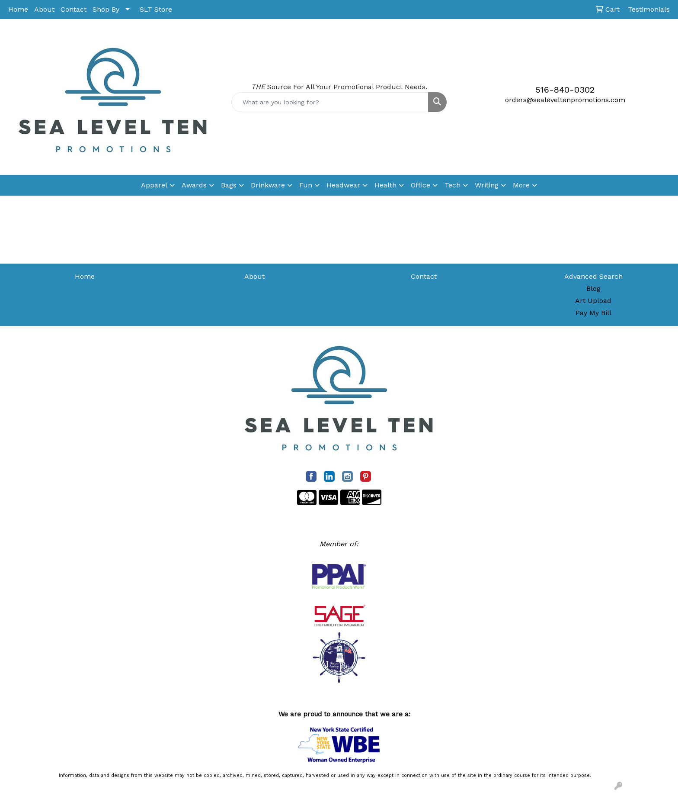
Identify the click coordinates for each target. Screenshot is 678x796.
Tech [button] (453, 185)
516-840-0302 (565, 89)
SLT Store (156, 9)
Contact (73, 9)
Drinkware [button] (268, 185)
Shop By (106, 9)
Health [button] (385, 185)
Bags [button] (229, 185)
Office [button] (420, 185)
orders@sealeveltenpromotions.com (565, 100)
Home (18, 9)
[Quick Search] (330, 102)
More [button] (521, 185)
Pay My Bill (593, 313)
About (44, 9)
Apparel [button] (154, 185)
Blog (593, 288)
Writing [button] (487, 185)
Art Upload (593, 300)
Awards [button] (194, 185)
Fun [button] (305, 185)
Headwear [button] (343, 185)
